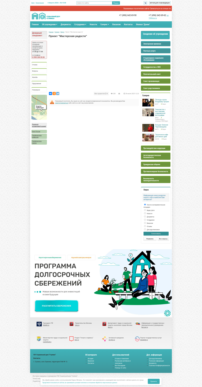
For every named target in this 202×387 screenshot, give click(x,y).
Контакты (128, 24)
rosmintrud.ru (47, 342)
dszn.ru (110, 327)
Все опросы (163, 239)
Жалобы (34, 77)
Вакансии (116, 24)
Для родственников (153, 230)
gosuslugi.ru (144, 340)
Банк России (36, 131)
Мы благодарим (120, 365)
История (90, 359)
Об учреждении (49, 24)
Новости (93, 24)
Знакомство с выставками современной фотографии (160, 112)
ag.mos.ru (112, 340)
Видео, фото (150, 210)
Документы (66, 24)
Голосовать (156, 234)
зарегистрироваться (61, 103)
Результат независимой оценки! (39, 125)
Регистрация (40, 3)
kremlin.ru (46, 325)
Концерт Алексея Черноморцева (161, 126)
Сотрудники (80, 24)
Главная (35, 24)
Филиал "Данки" (143, 24)
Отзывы (34, 65)
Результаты (149, 239)
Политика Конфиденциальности (159, 365)
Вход (33, 3)
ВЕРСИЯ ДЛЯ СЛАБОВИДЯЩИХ (160, 3)
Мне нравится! (101, 94)
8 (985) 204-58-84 (38, 57)
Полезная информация (156, 361)
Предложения (36, 84)
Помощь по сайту (120, 368)
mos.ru (77, 325)
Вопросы (35, 71)
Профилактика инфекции (36, 136)
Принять (153, 381)
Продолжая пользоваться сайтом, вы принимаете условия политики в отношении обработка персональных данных (79, 383)
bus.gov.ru (144, 327)
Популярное (36, 90)
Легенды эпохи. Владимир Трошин (162, 101)
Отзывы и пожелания (122, 359)
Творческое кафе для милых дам (161, 136)
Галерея (104, 24)
